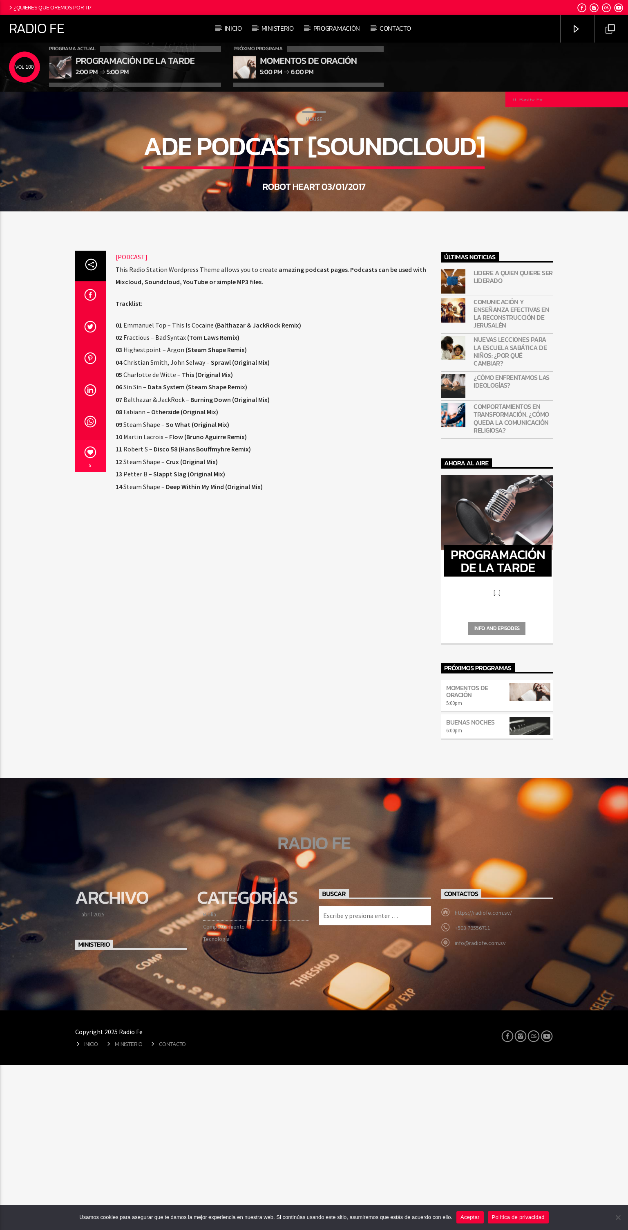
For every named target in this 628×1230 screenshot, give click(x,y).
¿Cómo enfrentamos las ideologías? (512, 546)
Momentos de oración (467, 856)
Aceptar (470, 1217)
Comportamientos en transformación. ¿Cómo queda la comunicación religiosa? (511, 583)
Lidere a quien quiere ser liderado (513, 442)
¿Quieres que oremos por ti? (50, 7)
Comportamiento (224, 1091)
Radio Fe (36, 28)
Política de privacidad (518, 1217)
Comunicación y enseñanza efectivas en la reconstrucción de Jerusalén (511, 479)
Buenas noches (470, 887)
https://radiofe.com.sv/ (483, 1078)
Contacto (395, 28)
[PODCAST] (132, 422)
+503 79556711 (472, 1093)
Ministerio (277, 28)
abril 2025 (93, 1079)
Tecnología (216, 1104)
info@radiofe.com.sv (480, 1108)
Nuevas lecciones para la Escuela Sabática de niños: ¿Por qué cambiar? (510, 516)
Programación (336, 28)
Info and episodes (497, 793)
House (314, 201)
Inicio (233, 28)
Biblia (209, 1079)
